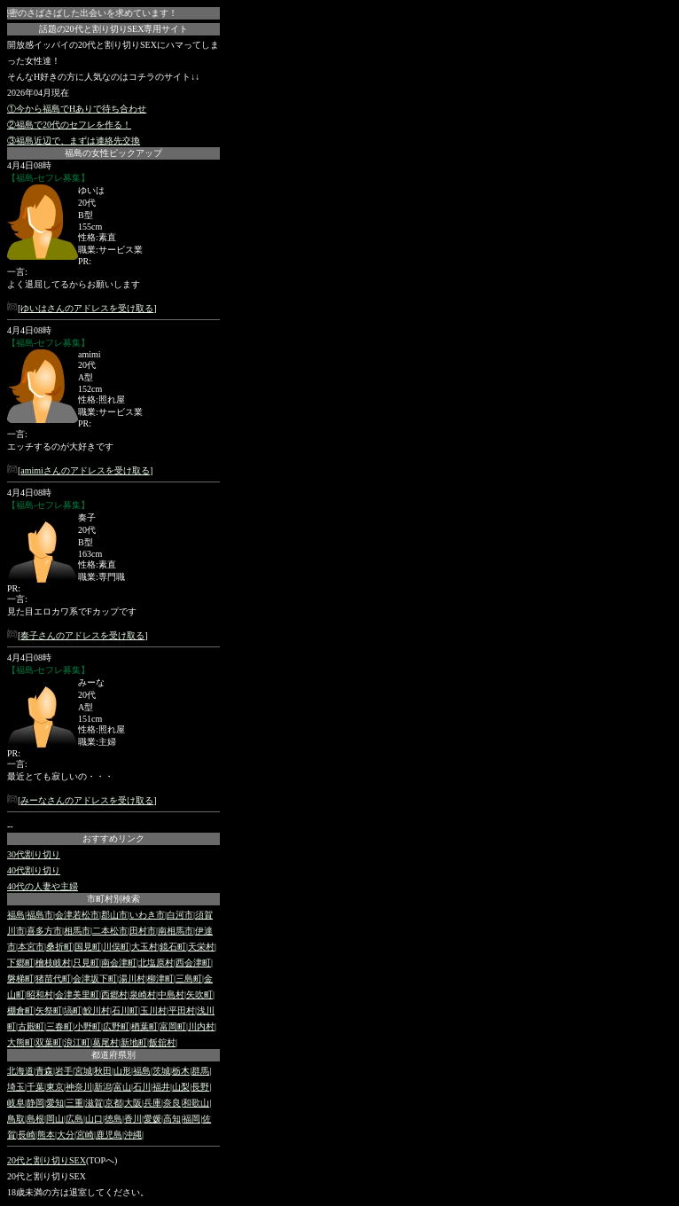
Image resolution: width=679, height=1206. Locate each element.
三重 (74, 1103)
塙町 (73, 1010)
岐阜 (16, 1103)
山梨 (181, 1087)
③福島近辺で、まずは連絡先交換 (73, 140)
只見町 (86, 962)
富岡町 (173, 1026)
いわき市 (147, 915)
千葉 (35, 1087)
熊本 (46, 1134)
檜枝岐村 (53, 962)
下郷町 (20, 962)
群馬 (200, 1071)
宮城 (83, 1071)
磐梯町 (20, 978)
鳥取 (16, 1119)
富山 (122, 1087)
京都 (113, 1103)
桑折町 (59, 946)
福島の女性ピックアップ (113, 153)
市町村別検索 (113, 899)
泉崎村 (142, 994)
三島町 (189, 978)
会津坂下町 (95, 978)
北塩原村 (156, 962)
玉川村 (153, 1010)
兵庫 (152, 1103)
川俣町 (116, 946)
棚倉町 (20, 1010)
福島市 (40, 915)
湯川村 (132, 978)
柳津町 (160, 978)
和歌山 (196, 1103)
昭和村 (40, 994)
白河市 (180, 915)
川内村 (201, 1026)
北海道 (20, 1071)
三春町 (59, 1026)
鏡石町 (173, 946)
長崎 (26, 1134)
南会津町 (119, 962)
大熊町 (20, 1042)
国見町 (87, 946)
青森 (44, 1071)
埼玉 (16, 1087)
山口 (94, 1119)
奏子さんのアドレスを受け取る (82, 635)
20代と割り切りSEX (46, 1160)
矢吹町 (199, 994)
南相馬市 (175, 931)
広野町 (116, 1026)
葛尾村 (105, 1042)
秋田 (103, 1071)
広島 (74, 1119)
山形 (122, 1071)
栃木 (181, 1071)
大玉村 (144, 946)
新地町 (134, 1042)
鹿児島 (109, 1134)
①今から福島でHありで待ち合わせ (76, 109)
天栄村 (201, 946)
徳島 (113, 1119)
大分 (65, 1134)
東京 (55, 1087)
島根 (35, 1119)
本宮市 (31, 946)
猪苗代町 (53, 978)
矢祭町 (48, 1010)
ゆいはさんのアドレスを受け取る (86, 308)
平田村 (181, 1010)
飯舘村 (162, 1042)
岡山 (55, 1119)
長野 (200, 1087)
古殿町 (31, 1026)
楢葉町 (144, 1026)
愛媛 (152, 1119)
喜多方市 (44, 931)
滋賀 (94, 1103)
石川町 (125, 1010)
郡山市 (114, 915)
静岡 (35, 1103)
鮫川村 (96, 1010)
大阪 (133, 1103)
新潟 (103, 1087)
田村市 (142, 931)
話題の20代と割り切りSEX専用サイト (114, 29)
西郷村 (114, 994)
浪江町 (77, 1042)
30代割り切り (33, 854)
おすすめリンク (113, 838)
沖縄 (133, 1134)
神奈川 (79, 1087)
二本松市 (110, 931)
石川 (142, 1087)
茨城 (161, 1071)
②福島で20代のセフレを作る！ (69, 124)
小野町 (87, 1026)
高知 (172, 1119)
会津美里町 (77, 994)
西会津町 (193, 962)
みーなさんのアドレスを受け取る (86, 800)
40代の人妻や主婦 (42, 886)
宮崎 (85, 1134)
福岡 (191, 1119)
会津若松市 (77, 915)
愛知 (55, 1103)
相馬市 (77, 931)
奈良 (172, 1103)
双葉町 (48, 1042)
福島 (16, 915)
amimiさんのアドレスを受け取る (85, 470)
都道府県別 (113, 1055)
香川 (133, 1119)
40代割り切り (33, 870)
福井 (161, 1087)
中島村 (171, 994)
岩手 (64, 1071)
